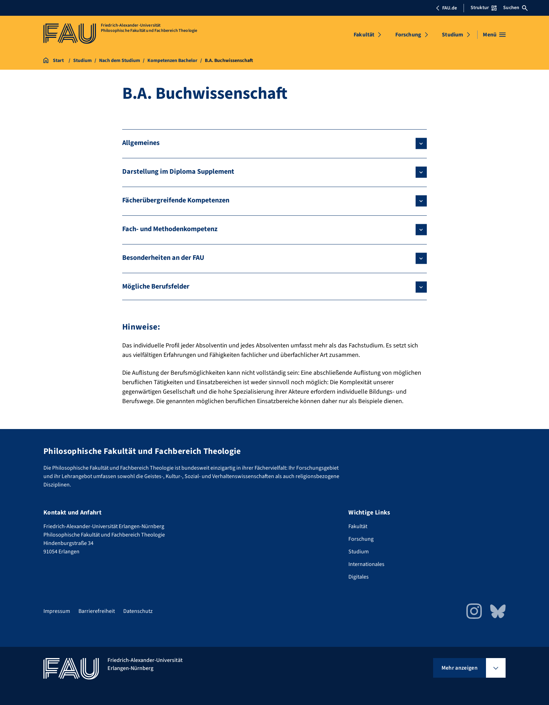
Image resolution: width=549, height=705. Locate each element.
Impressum (56, 611)
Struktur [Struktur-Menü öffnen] (483, 7)
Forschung (408, 35)
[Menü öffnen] (494, 34)
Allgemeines (141, 143)
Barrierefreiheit (96, 611)
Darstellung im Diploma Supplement (178, 172)
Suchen (515, 7)
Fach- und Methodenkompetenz (169, 229)
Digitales (358, 577)
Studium (452, 35)
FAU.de (446, 8)
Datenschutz (138, 611)
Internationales (366, 564)
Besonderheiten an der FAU (163, 258)
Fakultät (364, 35)
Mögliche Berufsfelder (155, 286)
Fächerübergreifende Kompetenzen (175, 200)
